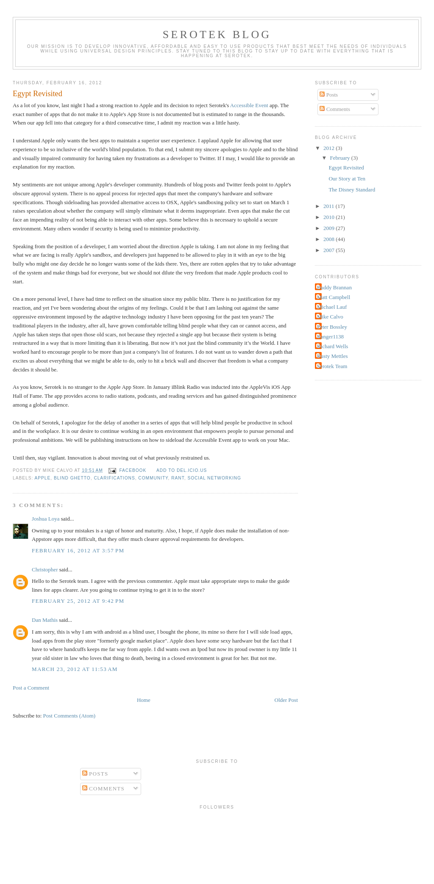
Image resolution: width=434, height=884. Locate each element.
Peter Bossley (332, 327)
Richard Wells (332, 346)
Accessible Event (249, 105)
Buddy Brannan (334, 287)
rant (177, 478)
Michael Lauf (332, 307)
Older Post (286, 700)
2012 (329, 148)
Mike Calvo (330, 316)
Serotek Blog (217, 34)
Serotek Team (332, 366)
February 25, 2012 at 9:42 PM (78, 601)
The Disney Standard (351, 189)
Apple (43, 478)
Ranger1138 (330, 336)
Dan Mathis (45, 620)
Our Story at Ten (346, 178)
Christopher (45, 569)
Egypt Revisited (37, 93)
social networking (214, 478)
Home (143, 700)
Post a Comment (31, 687)
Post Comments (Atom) (69, 715)
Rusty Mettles (332, 356)
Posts (329, 94)
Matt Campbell (333, 297)
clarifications (114, 478)
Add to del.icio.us (181, 470)
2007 (329, 250)
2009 (329, 228)
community (153, 478)
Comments (335, 109)
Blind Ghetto (72, 478)
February (340, 158)
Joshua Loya (45, 518)
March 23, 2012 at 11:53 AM (75, 669)
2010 (329, 217)
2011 (329, 206)
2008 (329, 239)
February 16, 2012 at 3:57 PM (78, 550)
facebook (132, 470)
